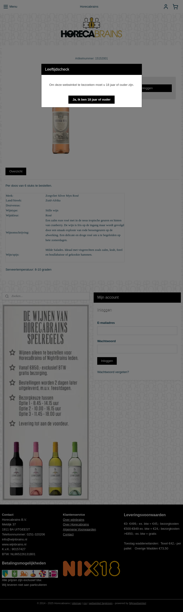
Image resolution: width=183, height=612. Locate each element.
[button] (91, 100)
